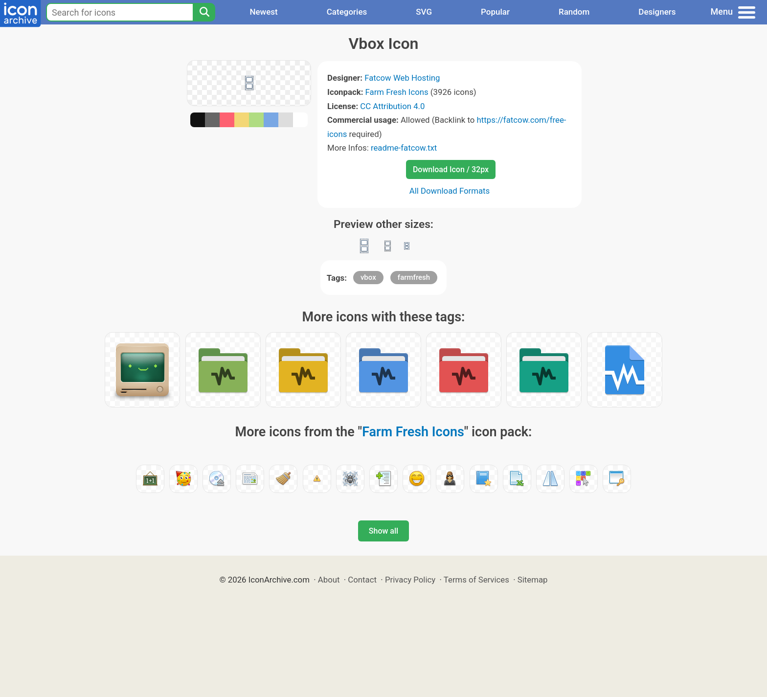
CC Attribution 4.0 (392, 106)
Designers (657, 12)
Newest (263, 12)
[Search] (204, 12)
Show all (383, 531)
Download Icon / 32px (451, 169)
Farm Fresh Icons (397, 92)
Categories (347, 12)
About (329, 580)
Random (574, 12)
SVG (424, 12)
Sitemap (533, 580)
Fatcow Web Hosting (402, 78)
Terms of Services (476, 580)
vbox (368, 277)
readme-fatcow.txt (404, 148)
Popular (495, 12)
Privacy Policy (410, 580)
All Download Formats (449, 191)
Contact (362, 580)
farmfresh (414, 277)
